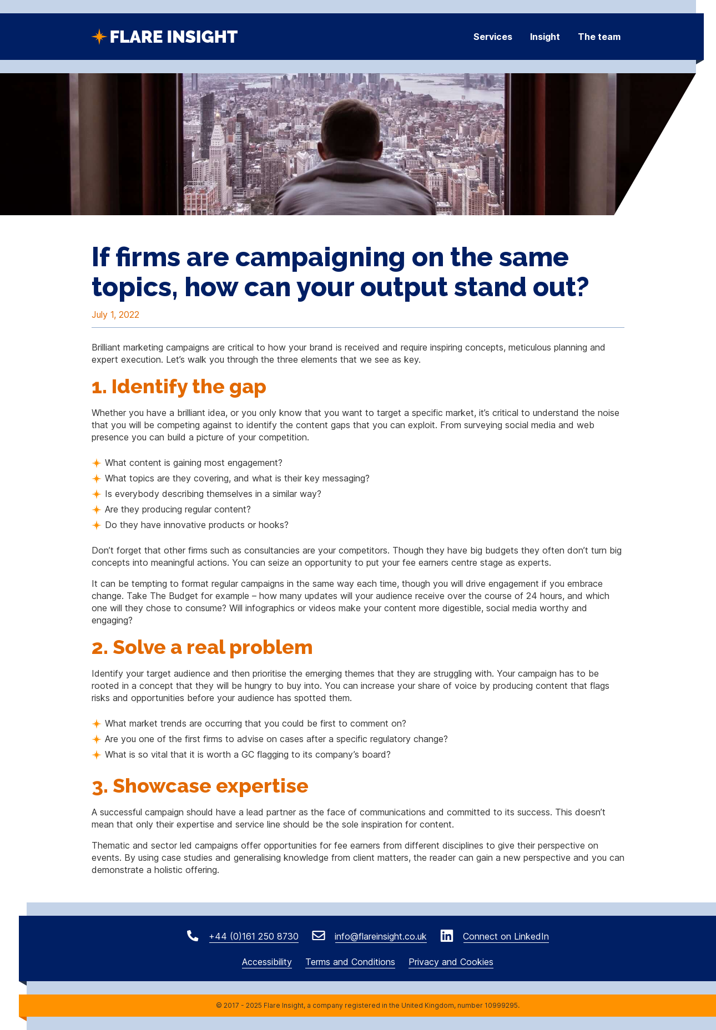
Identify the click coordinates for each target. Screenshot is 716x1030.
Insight (545, 36)
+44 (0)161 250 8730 (252, 936)
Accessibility (267, 961)
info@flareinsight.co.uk (379, 936)
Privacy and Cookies (451, 961)
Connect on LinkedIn (504, 936)
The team (599, 36)
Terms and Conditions (350, 961)
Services (492, 36)
